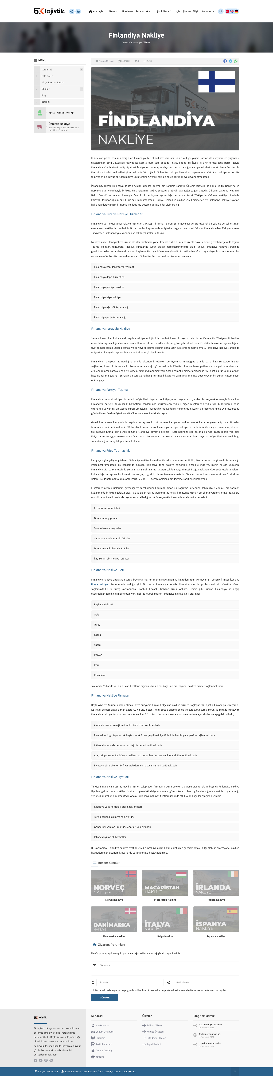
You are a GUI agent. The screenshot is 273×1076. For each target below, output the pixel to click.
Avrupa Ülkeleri (142, 42)
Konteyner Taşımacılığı (209, 1034)
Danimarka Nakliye (114, 936)
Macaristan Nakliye (165, 899)
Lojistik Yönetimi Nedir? (210, 1043)
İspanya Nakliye (216, 936)
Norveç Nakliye (114, 899)
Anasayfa (127, 42)
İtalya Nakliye (165, 936)
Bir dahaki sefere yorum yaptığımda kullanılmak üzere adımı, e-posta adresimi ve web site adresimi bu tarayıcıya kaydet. (161, 990)
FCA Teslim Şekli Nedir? (210, 1024)
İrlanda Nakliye (216, 899)
